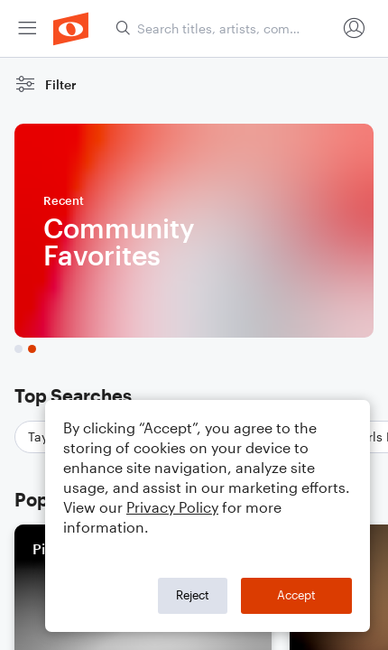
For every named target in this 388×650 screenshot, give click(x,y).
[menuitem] (27, 28)
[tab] (18, 349)
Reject (192, 595)
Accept (296, 595)
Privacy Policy (172, 506)
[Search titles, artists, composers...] (225, 28)
